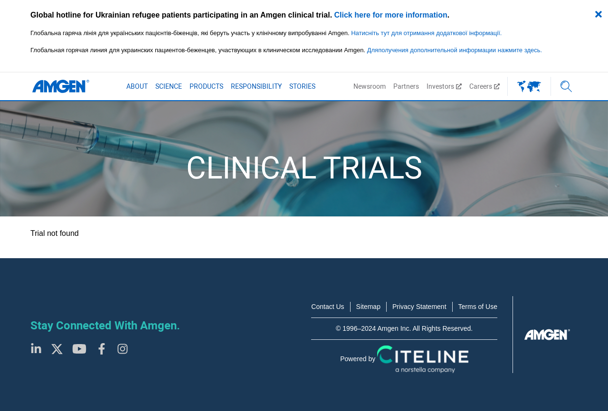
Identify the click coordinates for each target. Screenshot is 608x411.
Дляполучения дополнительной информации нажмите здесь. (454, 50)
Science (168, 86)
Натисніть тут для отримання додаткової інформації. (426, 33)
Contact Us (327, 306)
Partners (406, 86)
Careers (484, 86)
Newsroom (369, 86)
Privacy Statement (419, 306)
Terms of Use (477, 306)
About (137, 86)
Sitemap (368, 306)
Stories (302, 86)
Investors (444, 86)
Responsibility (256, 86)
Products (206, 86)
